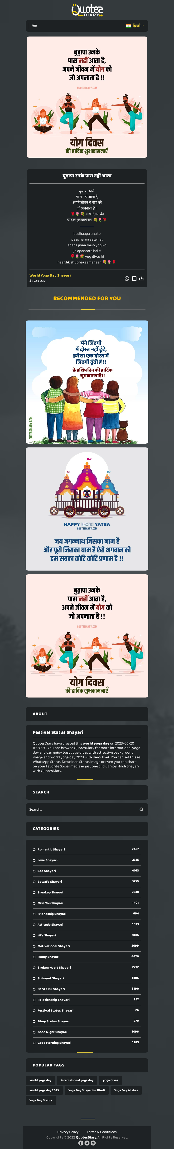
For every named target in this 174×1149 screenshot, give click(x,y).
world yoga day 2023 (44, 1090)
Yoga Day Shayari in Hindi (86, 1090)
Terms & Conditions (102, 1132)
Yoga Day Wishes (126, 1090)
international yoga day (77, 1080)
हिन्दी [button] (133, 26)
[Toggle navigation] (34, 26)
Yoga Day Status (40, 1100)
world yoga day (40, 1080)
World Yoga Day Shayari (50, 275)
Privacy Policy (67, 1132)
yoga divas (110, 1080)
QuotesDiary (86, 1137)
